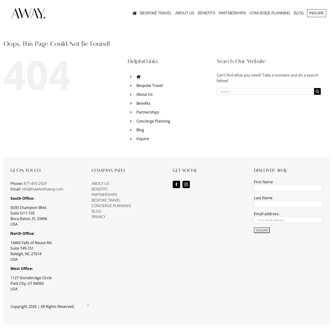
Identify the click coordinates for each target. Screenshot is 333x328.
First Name (263, 181)
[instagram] (186, 184)
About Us (144, 94)
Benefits (143, 103)
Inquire (142, 138)
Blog (140, 129)
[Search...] (265, 91)
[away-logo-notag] (28, 9)
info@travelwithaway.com (42, 189)
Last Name (263, 197)
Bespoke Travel (149, 85)
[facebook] (176, 184)
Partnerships (147, 112)
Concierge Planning (153, 121)
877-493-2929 (35, 183)
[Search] (317, 91)
